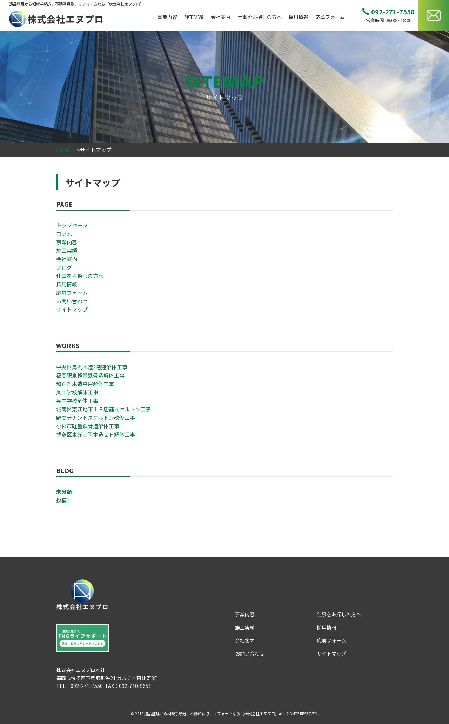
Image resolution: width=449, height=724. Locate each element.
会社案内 (220, 16)
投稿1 (62, 500)
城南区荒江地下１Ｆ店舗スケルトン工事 (103, 409)
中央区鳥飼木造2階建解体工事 (91, 367)
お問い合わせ (72, 301)
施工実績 (194, 16)
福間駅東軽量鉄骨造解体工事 (90, 375)
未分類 (64, 491)
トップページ (72, 225)
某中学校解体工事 (77, 392)
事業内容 (167, 16)
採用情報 (298, 16)
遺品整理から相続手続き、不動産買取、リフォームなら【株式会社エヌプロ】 (211, 713)
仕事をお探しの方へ (259, 16)
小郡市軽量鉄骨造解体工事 (87, 426)
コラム (64, 233)
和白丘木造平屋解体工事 (85, 383)
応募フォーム (330, 16)
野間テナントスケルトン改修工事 (95, 417)
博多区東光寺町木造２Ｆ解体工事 (95, 434)
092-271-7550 (393, 11)
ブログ (64, 267)
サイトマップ (72, 309)
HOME (64, 149)
